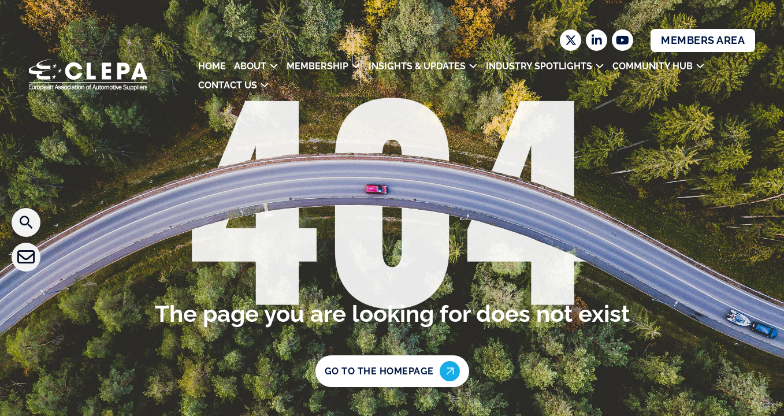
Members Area (703, 40)
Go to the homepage (392, 371)
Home (212, 66)
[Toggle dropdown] (273, 65)
